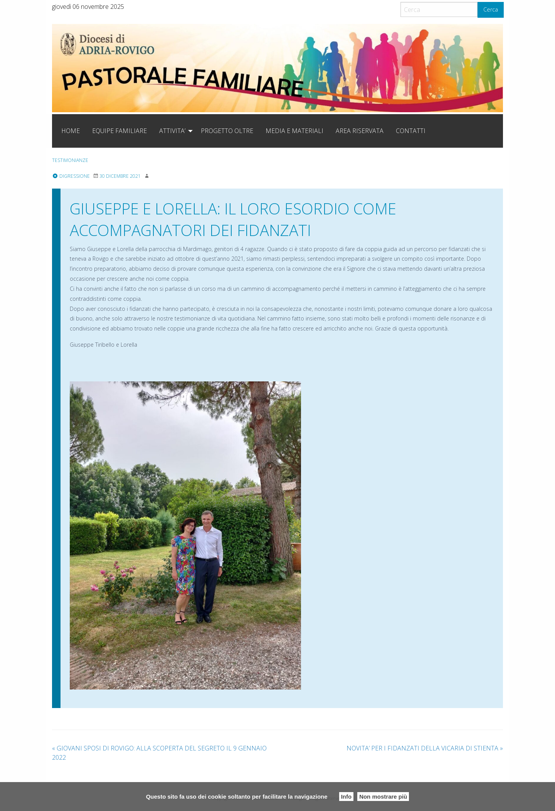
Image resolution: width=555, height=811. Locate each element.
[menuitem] (70, 130)
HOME (70, 130)
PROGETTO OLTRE (227, 130)
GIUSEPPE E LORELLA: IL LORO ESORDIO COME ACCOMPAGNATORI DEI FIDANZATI (233, 219)
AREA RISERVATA (359, 130)
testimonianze (70, 160)
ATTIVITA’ (172, 130)
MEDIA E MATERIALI (294, 130)
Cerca (490, 9)
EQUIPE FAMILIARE (119, 130)
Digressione (71, 176)
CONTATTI (411, 130)
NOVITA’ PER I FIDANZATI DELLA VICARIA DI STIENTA (424, 748)
